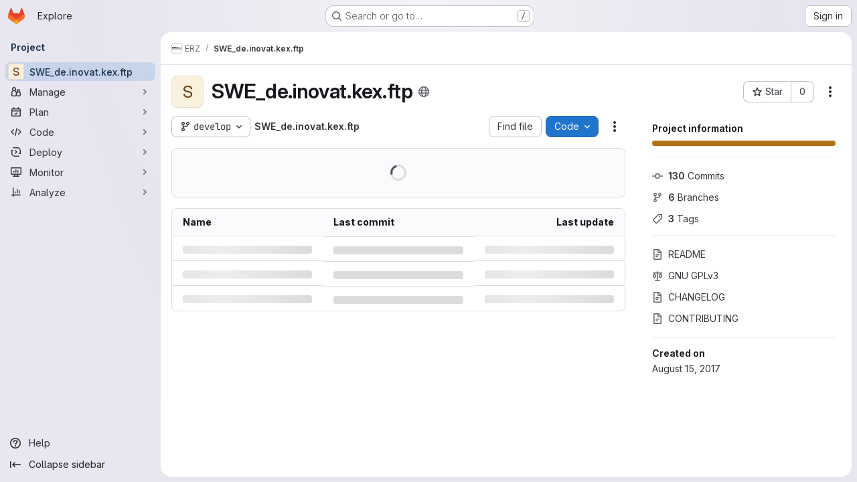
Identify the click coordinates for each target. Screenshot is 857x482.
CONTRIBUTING (695, 318)
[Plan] (80, 111)
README (679, 254)
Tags (675, 218)
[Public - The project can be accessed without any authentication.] (423, 91)
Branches (685, 197)
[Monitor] (80, 172)
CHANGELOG (688, 297)
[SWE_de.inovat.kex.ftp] (80, 71)
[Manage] (80, 91)
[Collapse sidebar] (80, 464)
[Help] (80, 443)
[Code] (80, 132)
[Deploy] (80, 152)
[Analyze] (80, 192)
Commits (688, 175)
